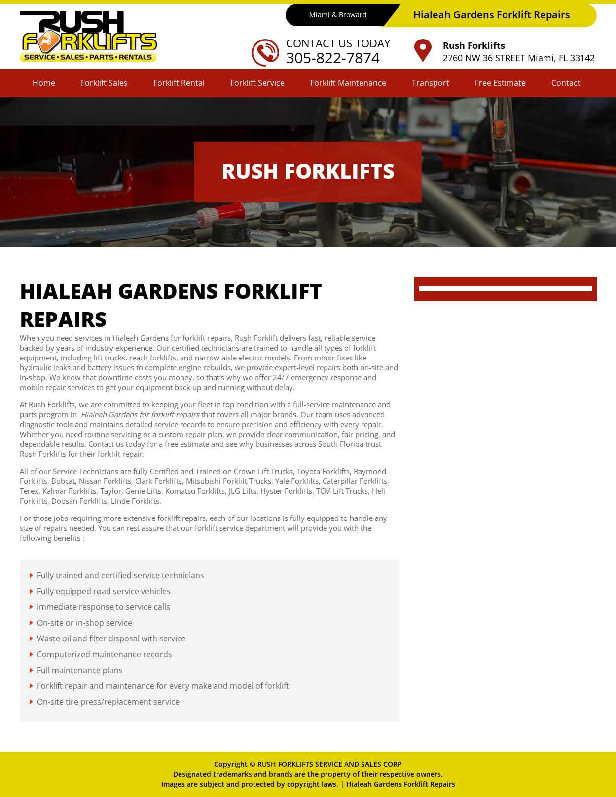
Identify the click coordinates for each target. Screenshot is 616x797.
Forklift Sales (104, 83)
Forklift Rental (179, 83)
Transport (430, 83)
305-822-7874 (335, 57)
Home (44, 83)
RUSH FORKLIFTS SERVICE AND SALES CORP (329, 764)
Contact (565, 83)
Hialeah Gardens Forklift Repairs (400, 784)
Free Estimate (500, 83)
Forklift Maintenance (348, 83)
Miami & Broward (337, 15)
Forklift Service (257, 83)
